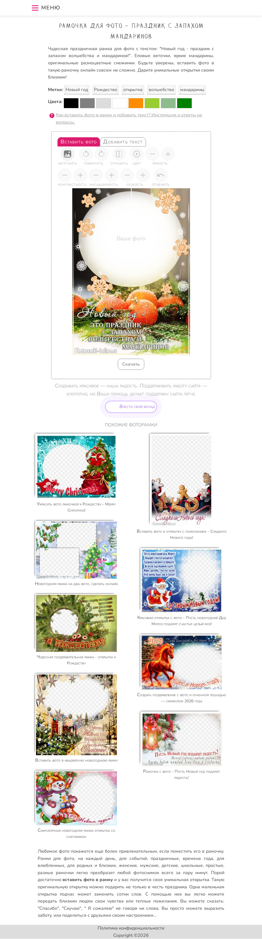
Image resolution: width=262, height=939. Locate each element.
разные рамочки (56, 873)
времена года (198, 858)
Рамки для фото (56, 858)
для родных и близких (91, 865)
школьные (192, 865)
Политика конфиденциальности (131, 928)
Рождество (105, 90)
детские (170, 865)
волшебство (161, 90)
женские (128, 865)
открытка (133, 90)
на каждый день (96, 858)
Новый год (77, 90)
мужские (149, 865)
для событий (133, 858)
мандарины (192, 90)
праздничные (165, 858)
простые (214, 865)
